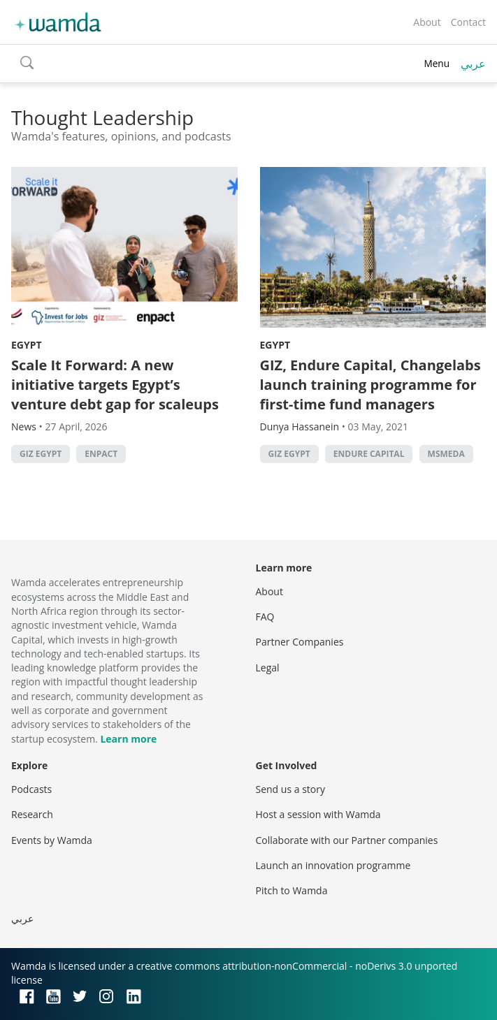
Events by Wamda (51, 840)
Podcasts (31, 789)
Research (32, 814)
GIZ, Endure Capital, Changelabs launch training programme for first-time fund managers (370, 385)
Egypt (26, 344)
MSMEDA (446, 454)
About (426, 22)
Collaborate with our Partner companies (347, 840)
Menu (436, 63)
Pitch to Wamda (292, 890)
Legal (268, 667)
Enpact (101, 454)
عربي (473, 63)
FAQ (265, 616)
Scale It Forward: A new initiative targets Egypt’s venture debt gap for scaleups (115, 385)
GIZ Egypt (41, 454)
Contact (468, 22)
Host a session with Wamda (318, 814)
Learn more (128, 738)
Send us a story (290, 789)
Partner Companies (300, 641)
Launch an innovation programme (333, 865)
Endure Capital (369, 454)
